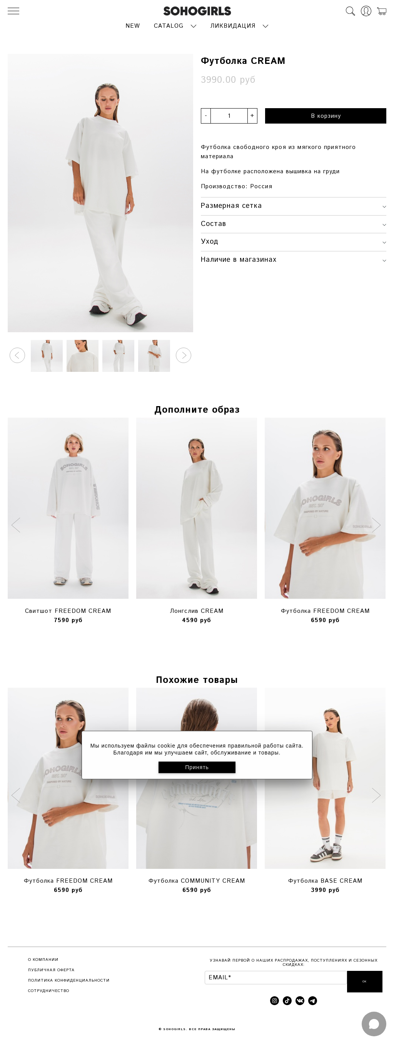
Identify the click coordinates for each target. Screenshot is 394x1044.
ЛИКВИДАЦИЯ (232, 25)
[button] (17, 354)
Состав (293, 223)
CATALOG (169, 25)
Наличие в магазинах (293, 259)
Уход (293, 241)
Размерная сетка (293, 205)
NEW (132, 25)
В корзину (326, 115)
